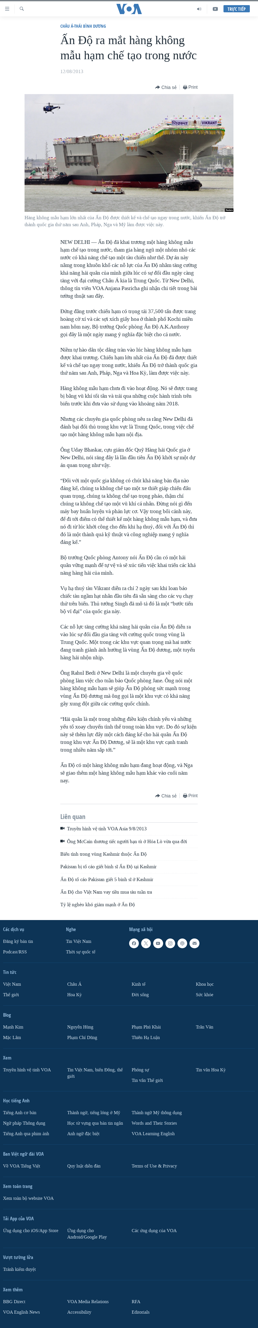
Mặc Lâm (12, 1038)
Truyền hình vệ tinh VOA (27, 1070)
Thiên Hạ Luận (146, 1038)
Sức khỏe (204, 995)
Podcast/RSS (15, 952)
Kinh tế (138, 984)
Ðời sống (140, 995)
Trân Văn (204, 1027)
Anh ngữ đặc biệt (83, 1134)
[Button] (166, 87)
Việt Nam (12, 984)
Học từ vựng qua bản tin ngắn (95, 1123)
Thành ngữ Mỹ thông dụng (157, 1113)
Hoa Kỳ (74, 995)
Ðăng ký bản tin (18, 941)
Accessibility (79, 1312)
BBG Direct (14, 1302)
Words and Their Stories (154, 1123)
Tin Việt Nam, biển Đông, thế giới (95, 1073)
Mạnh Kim (13, 1027)
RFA (136, 1302)
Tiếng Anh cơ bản (19, 1113)
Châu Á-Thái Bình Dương (83, 26)
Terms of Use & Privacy (154, 1166)
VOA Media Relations (88, 1302)
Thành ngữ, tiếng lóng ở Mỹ (93, 1113)
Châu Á (74, 984)
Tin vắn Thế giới (147, 1080)
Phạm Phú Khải (146, 1027)
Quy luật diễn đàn (83, 1166)
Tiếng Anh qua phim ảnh (26, 1134)
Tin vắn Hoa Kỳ (211, 1070)
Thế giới (11, 995)
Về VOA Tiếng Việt (21, 1166)
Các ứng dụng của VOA (154, 1231)
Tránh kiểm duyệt (19, 1269)
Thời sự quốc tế (80, 952)
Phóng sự (140, 1070)
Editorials (141, 1312)
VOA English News (21, 1312)
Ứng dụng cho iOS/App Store (30, 1231)
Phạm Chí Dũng (82, 1038)
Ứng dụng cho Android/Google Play (87, 1234)
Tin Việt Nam (78, 941)
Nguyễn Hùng (80, 1027)
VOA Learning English (153, 1134)
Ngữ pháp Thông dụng (24, 1123)
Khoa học (205, 984)
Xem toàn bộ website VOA (28, 1198)
